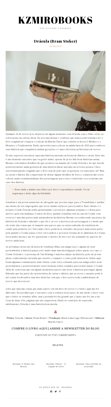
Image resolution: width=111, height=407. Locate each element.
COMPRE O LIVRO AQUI (29, 328)
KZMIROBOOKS (55, 19)
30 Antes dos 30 (49, 387)
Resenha (67, 387)
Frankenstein (25, 145)
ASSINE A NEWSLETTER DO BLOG (74, 328)
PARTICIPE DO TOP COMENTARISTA (55, 335)
